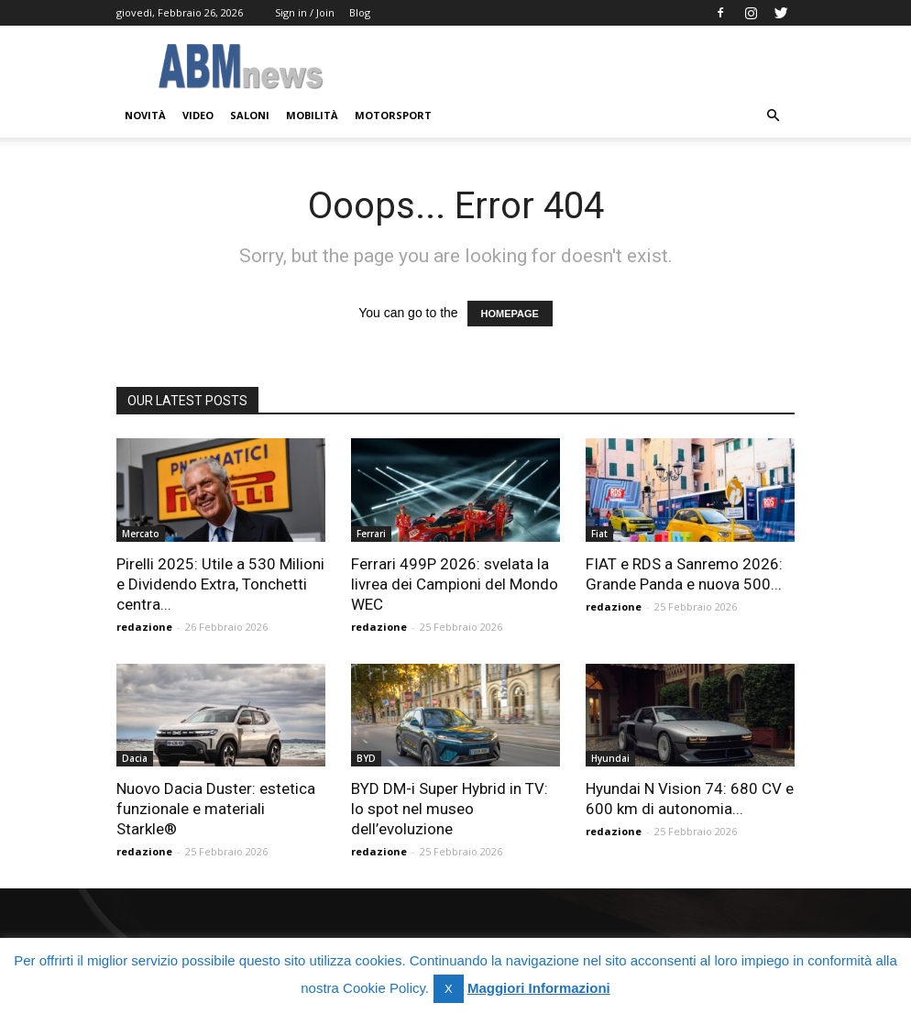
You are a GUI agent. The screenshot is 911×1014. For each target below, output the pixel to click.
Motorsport (393, 115)
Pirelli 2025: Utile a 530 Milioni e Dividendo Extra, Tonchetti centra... (220, 584)
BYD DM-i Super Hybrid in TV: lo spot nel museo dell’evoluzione (449, 808)
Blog (359, 12)
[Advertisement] (579, 66)
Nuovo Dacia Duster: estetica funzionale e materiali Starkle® (215, 808)
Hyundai (610, 758)
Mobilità (312, 115)
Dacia (135, 758)
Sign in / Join (305, 12)
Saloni (249, 115)
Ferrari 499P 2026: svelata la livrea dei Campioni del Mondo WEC (454, 584)
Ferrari (371, 533)
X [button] (449, 989)
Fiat (599, 533)
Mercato (140, 533)
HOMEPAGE (510, 313)
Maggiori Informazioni (538, 988)
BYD (366, 758)
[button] (773, 116)
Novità (145, 115)
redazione (144, 627)
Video (198, 115)
